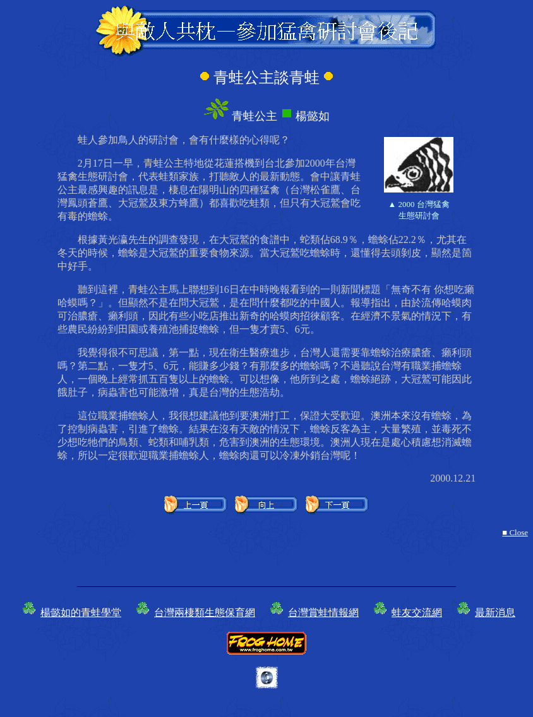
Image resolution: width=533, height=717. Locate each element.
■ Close (515, 532)
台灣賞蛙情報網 (323, 612)
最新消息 (495, 612)
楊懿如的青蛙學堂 (80, 612)
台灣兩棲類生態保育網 (204, 612)
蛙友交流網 (417, 612)
